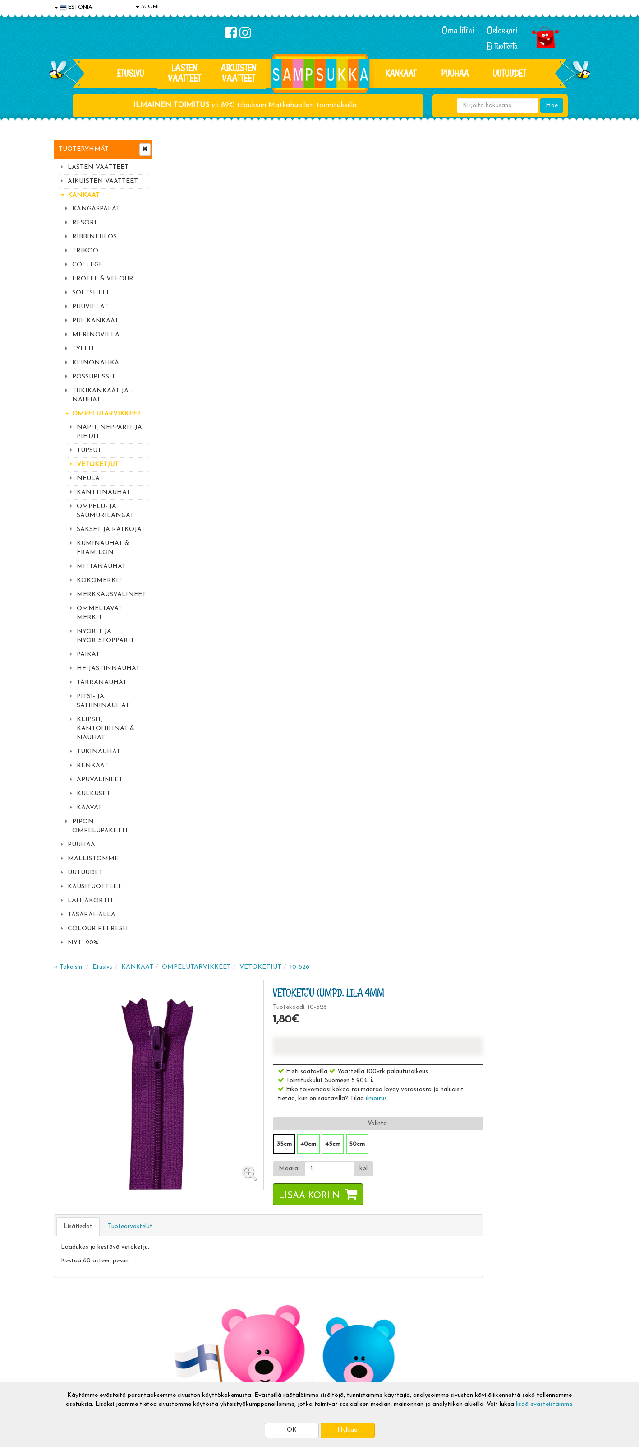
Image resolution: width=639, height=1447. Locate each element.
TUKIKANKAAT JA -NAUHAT (102, 395)
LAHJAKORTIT (91, 900)
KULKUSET (93, 793)
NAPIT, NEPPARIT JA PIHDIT (109, 432)
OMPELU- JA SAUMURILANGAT (105, 511)
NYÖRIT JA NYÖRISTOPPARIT (105, 636)
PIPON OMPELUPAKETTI (100, 826)
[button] (477, 260)
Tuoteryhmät (84, 149)
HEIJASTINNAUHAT (108, 668)
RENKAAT (92, 765)
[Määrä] (434, 349)
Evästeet (67, 1304)
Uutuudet (509, 73)
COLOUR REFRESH (98, 928)
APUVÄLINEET (100, 779)
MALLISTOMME (93, 858)
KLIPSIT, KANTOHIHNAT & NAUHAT (105, 728)
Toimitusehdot (183, 1318)
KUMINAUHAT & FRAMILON (103, 548)
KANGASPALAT (96, 208)
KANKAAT (401, 73)
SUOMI (147, 6)
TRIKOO (85, 250)
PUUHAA (455, 73)
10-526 (408, 148)
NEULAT (90, 478)
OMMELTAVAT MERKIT (99, 613)
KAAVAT (89, 807)
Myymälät (69, 1358)
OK (292, 1430)
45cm (438, 325)
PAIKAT (88, 654)
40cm (414, 325)
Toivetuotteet (182, 1331)
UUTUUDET (85, 872)
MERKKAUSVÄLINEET (111, 594)
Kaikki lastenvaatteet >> (498, 1252)
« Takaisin (176, 148)
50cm (462, 325)
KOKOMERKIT (99, 580)
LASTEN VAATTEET (184, 73)
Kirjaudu (283, 1304)
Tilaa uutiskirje (219, 1245)
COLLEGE (87, 264)
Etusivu (130, 73)
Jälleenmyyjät (74, 1372)
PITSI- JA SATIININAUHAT (103, 701)
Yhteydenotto (74, 1345)
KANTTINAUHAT (103, 492)
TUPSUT (89, 450)
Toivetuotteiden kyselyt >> (501, 1243)
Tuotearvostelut (238, 407)
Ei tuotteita (502, 46)
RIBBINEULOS (94, 236)
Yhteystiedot (73, 1331)
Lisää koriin (415, 376)
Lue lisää (427, 1187)
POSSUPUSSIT (93, 376)
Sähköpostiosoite (217, 1207)
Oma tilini (457, 30)
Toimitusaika (180, 1304)
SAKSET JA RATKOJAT (111, 529)
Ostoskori (502, 30)
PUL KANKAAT (95, 320)
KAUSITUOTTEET (94, 886)
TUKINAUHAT (98, 751)
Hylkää (347, 1430)
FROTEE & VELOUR (102, 278)
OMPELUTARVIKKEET (106, 414)
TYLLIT (83, 348)
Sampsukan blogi (294, 1331)
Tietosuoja (70, 1318)
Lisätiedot (186, 407)
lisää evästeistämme (544, 1404)
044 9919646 (496, 1189)
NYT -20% (83, 942)
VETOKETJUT (98, 464)
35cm (389, 325)
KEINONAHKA (95, 362)
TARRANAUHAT (102, 682)
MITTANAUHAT (101, 566)
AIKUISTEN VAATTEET (238, 73)
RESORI (84, 222)
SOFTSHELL (91, 292)
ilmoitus (481, 279)
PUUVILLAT (90, 306)
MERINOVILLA (96, 334)
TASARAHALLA (91, 914)
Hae (552, 105)
